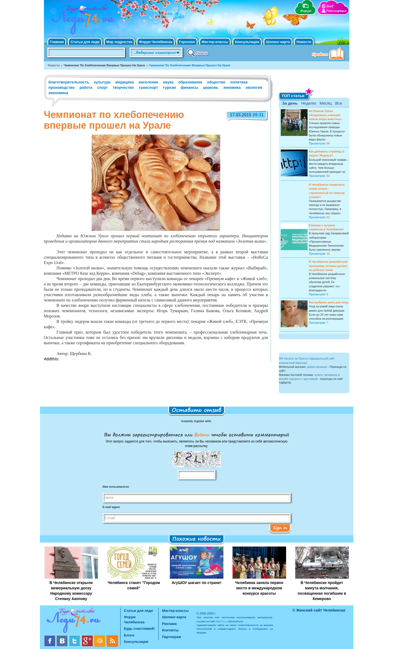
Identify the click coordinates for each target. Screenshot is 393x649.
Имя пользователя (116, 486)
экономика (58, 93)
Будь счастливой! (139, 629)
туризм (169, 87)
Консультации (247, 42)
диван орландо (317, 366)
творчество (123, 87)
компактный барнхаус (293, 362)
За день (290, 103)
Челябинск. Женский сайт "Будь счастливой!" (82, 21)
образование (190, 82)
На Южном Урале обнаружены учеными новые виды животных (325, 115)
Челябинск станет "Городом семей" (134, 585)
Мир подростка (119, 42)
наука (168, 82)
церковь (211, 87)
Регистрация (336, 11)
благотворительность (68, 82)
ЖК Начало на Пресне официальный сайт (307, 358)
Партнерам (171, 637)
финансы (189, 87)
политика (239, 82)
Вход (329, 6)
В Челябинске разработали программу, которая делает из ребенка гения (328, 265)
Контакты (170, 630)
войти (202, 434)
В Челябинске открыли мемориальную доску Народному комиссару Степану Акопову (71, 591)
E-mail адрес (111, 507)
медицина (124, 82)
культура (102, 82)
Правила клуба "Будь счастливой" (329, 54)
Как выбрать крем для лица (328, 302)
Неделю (308, 103)
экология (253, 87)
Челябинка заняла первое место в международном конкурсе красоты (259, 588)
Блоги (129, 635)
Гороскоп (187, 42)
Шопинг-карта (278, 42)
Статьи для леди (84, 42)
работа (86, 87)
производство (61, 87)
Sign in (280, 527)
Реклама (169, 624)
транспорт (148, 87)
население (148, 82)
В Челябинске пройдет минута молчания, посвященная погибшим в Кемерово (322, 591)
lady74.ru (221, 621)
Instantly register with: (196, 421)
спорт (102, 87)
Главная (57, 42)
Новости (304, 42)
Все (338, 103)
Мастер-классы (215, 42)
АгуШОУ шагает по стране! (196, 583)
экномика (232, 87)
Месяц (326, 103)
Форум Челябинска (155, 42)
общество (216, 82)
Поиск (197, 53)
